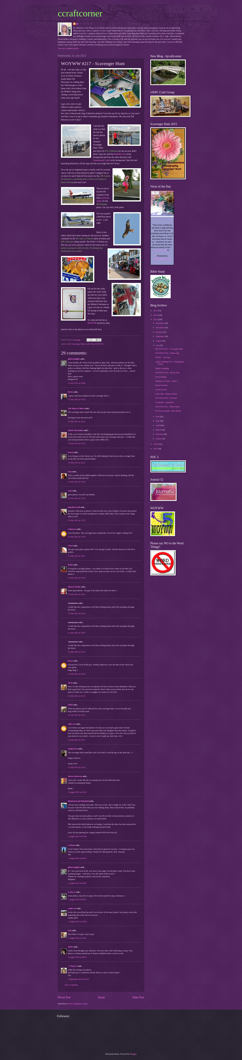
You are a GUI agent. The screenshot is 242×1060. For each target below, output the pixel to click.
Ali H (70, 683)
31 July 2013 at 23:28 (76, 767)
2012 (155, 444)
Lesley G (71, 892)
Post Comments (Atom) (78, 1004)
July (158, 345)
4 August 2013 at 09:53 (77, 957)
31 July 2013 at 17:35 (76, 520)
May (158, 421)
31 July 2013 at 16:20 (76, 399)
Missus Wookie (74, 587)
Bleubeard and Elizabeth (78, 801)
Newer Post (64, 997)
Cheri (70, 546)
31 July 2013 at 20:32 (76, 674)
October (159, 332)
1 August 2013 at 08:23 (77, 858)
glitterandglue (74, 359)
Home (101, 997)
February (159, 434)
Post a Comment (71, 985)
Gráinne (71, 845)
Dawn (70, 661)
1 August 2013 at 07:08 (77, 836)
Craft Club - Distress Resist (166, 394)
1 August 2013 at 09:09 (77, 883)
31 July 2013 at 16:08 (76, 383)
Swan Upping (160, 377)
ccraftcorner (80, 13)
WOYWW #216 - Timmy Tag (167, 353)
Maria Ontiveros (75, 776)
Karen (70, 452)
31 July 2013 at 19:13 (76, 578)
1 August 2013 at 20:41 (77, 938)
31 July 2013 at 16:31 (76, 463)
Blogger (133, 1054)
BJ (77, 24)
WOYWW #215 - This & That (167, 373)
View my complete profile (68, 48)
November (160, 328)
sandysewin (73, 749)
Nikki (70, 705)
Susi (69, 930)
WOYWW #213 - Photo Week (167, 407)
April (158, 425)
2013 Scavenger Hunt (76, 344)
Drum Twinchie (161, 385)
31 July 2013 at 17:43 (76, 537)
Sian (70, 472)
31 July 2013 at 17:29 (76, 498)
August (159, 341)
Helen (70, 565)
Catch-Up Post (161, 390)
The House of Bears (76, 408)
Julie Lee (72, 724)
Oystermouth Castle (101, 160)
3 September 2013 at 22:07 (78, 979)
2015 (155, 311)
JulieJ (70, 947)
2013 (155, 319)
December (160, 323)
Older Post (138, 997)
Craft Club (90, 344)
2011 (155, 449)
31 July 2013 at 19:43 (76, 613)
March (158, 430)
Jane (70, 491)
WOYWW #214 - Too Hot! (166, 398)
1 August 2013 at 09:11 (77, 899)
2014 (155, 315)
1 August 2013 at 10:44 (77, 921)
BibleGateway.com (162, 258)
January (159, 439)
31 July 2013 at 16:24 (76, 421)
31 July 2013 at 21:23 (76, 696)
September (160, 336)
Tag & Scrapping (162, 368)
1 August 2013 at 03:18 (77, 792)
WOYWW (92, 323)
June (158, 417)
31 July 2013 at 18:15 (76, 556)
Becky (70, 392)
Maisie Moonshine (75, 430)
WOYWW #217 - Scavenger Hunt (169, 349)
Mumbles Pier (119, 154)
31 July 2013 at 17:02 (76, 482)
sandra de (72, 908)
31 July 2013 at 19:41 (76, 594)
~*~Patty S (72, 966)
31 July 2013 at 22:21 (76, 715)
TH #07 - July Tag (162, 357)
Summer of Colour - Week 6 (166, 381)
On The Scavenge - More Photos (168, 411)
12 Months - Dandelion (164, 402)
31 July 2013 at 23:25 (76, 740)
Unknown (72, 529)
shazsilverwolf (74, 507)
